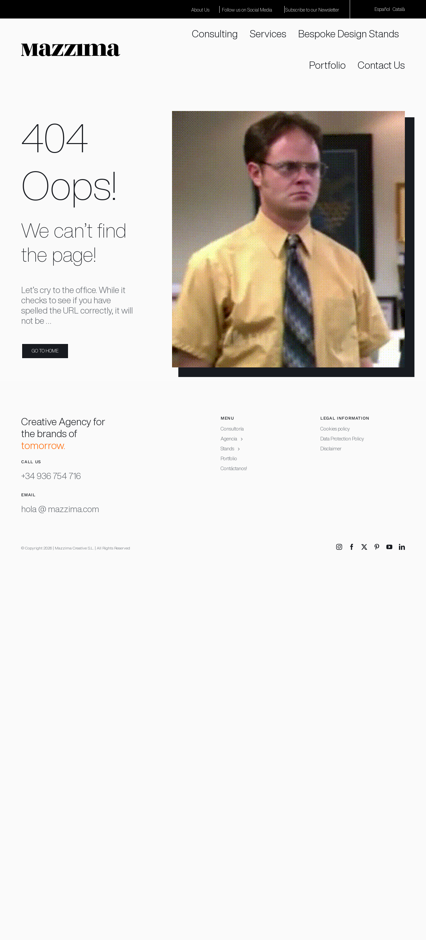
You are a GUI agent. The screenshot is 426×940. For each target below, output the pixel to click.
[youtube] (389, 547)
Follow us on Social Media (247, 10)
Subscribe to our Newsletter (312, 10)
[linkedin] (402, 547)
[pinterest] (377, 547)
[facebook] (352, 547)
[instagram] (339, 547)
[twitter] (364, 547)
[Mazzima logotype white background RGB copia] (70, 48)
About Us (200, 10)
